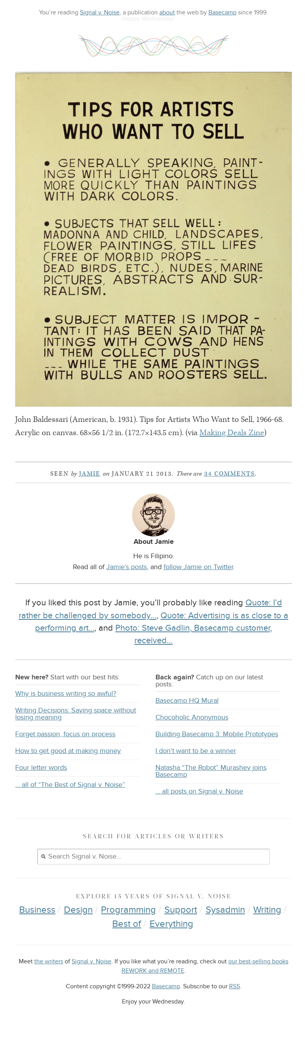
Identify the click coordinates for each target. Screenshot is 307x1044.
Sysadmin (225, 909)
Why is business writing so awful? (65, 694)
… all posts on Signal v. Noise (199, 791)
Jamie (90, 474)
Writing (267, 909)
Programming (128, 909)
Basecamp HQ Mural (187, 701)
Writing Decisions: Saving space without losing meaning (75, 713)
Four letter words (41, 768)
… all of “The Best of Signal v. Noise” (70, 785)
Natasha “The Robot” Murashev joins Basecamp (210, 771)
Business (37, 909)
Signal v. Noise (100, 12)
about (167, 12)
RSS (234, 986)
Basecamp (222, 12)
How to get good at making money (68, 751)
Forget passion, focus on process (65, 734)
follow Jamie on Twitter (198, 567)
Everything (171, 923)
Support (180, 909)
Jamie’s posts (126, 567)
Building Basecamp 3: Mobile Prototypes (216, 734)
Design (78, 909)
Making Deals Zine (231, 433)
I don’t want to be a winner (195, 751)
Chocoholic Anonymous (191, 717)
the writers (48, 961)
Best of (126, 923)
